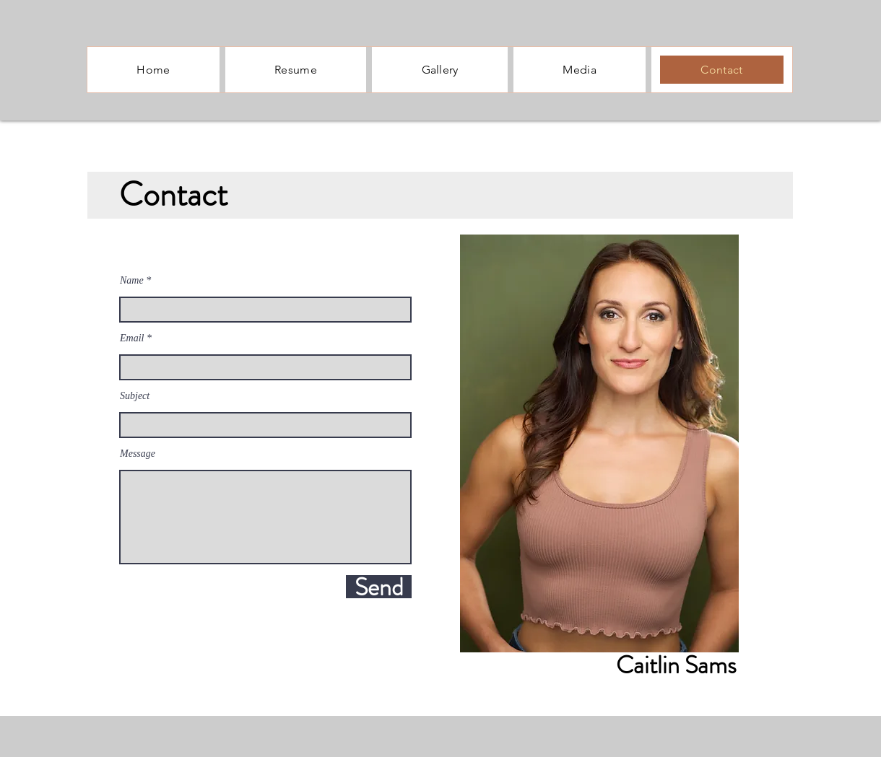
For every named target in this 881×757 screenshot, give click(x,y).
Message (137, 454)
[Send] (379, 586)
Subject (134, 396)
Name (132, 281)
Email (132, 338)
